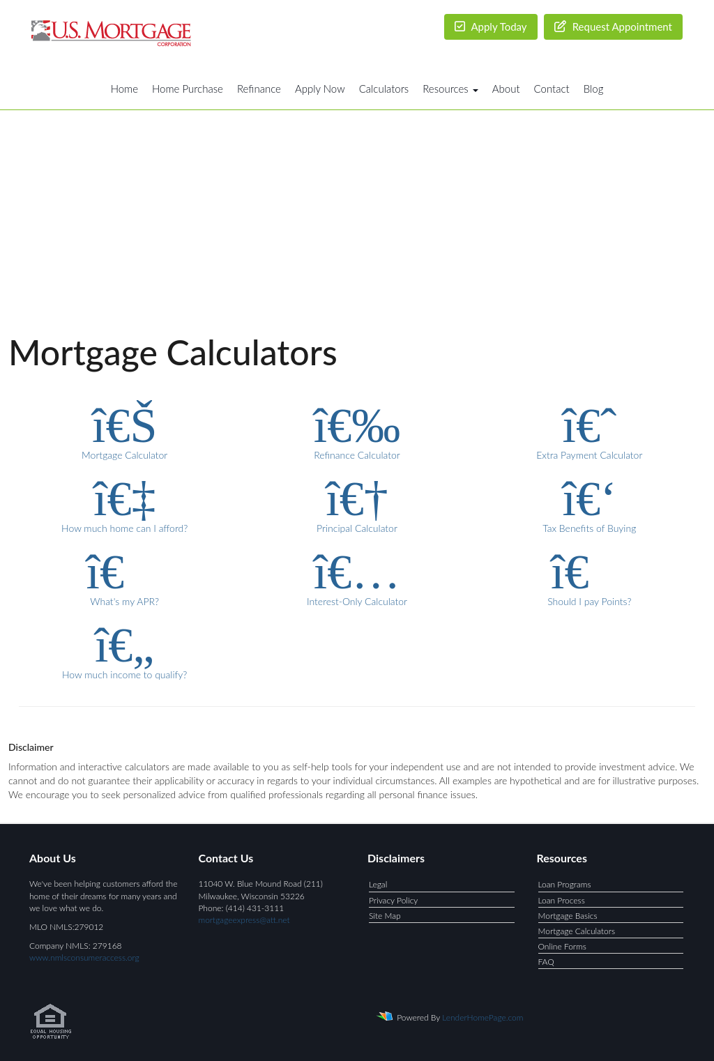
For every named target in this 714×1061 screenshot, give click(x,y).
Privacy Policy (393, 900)
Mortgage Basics (568, 915)
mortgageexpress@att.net (244, 920)
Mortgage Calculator (124, 430)
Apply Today (491, 26)
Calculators (384, 88)
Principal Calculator (356, 503)
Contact (552, 88)
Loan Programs (564, 884)
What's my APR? (124, 576)
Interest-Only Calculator (356, 576)
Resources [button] (450, 88)
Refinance (259, 88)
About (506, 88)
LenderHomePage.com (482, 1017)
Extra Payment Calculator (589, 430)
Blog (594, 88)
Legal (378, 884)
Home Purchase (187, 88)
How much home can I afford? (124, 503)
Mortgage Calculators (577, 931)
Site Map (385, 915)
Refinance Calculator (356, 430)
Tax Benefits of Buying (589, 503)
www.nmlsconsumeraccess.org (84, 957)
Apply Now (320, 88)
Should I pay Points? (589, 576)
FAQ (546, 961)
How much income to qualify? (124, 649)
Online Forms (562, 946)
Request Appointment (613, 26)
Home (124, 88)
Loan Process (561, 900)
